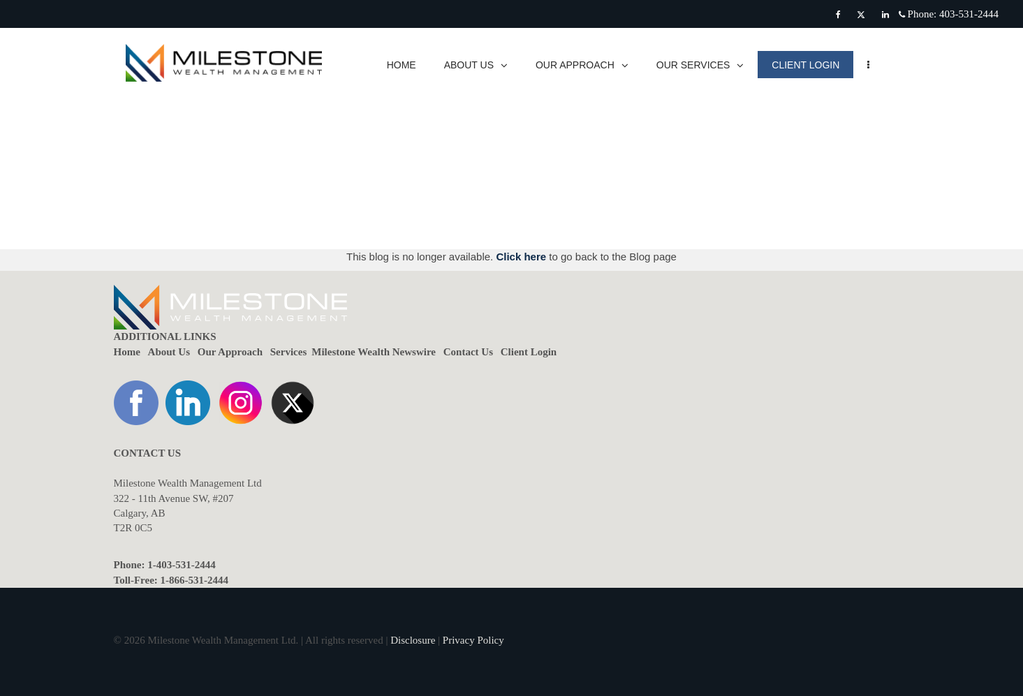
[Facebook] (838, 14)
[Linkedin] (885, 14)
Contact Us (468, 351)
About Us (169, 351)
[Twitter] (861, 14)
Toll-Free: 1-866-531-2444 (171, 580)
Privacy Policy (473, 640)
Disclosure (412, 640)
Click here (522, 256)
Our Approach (230, 351)
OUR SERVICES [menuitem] (707, 65)
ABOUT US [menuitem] (482, 65)
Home (127, 351)
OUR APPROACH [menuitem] (589, 65)
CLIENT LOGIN (812, 65)
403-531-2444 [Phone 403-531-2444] (969, 14)
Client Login (529, 351)
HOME (407, 65)
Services (288, 351)
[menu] (875, 64)
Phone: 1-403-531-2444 (165, 564)
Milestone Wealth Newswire (373, 351)
